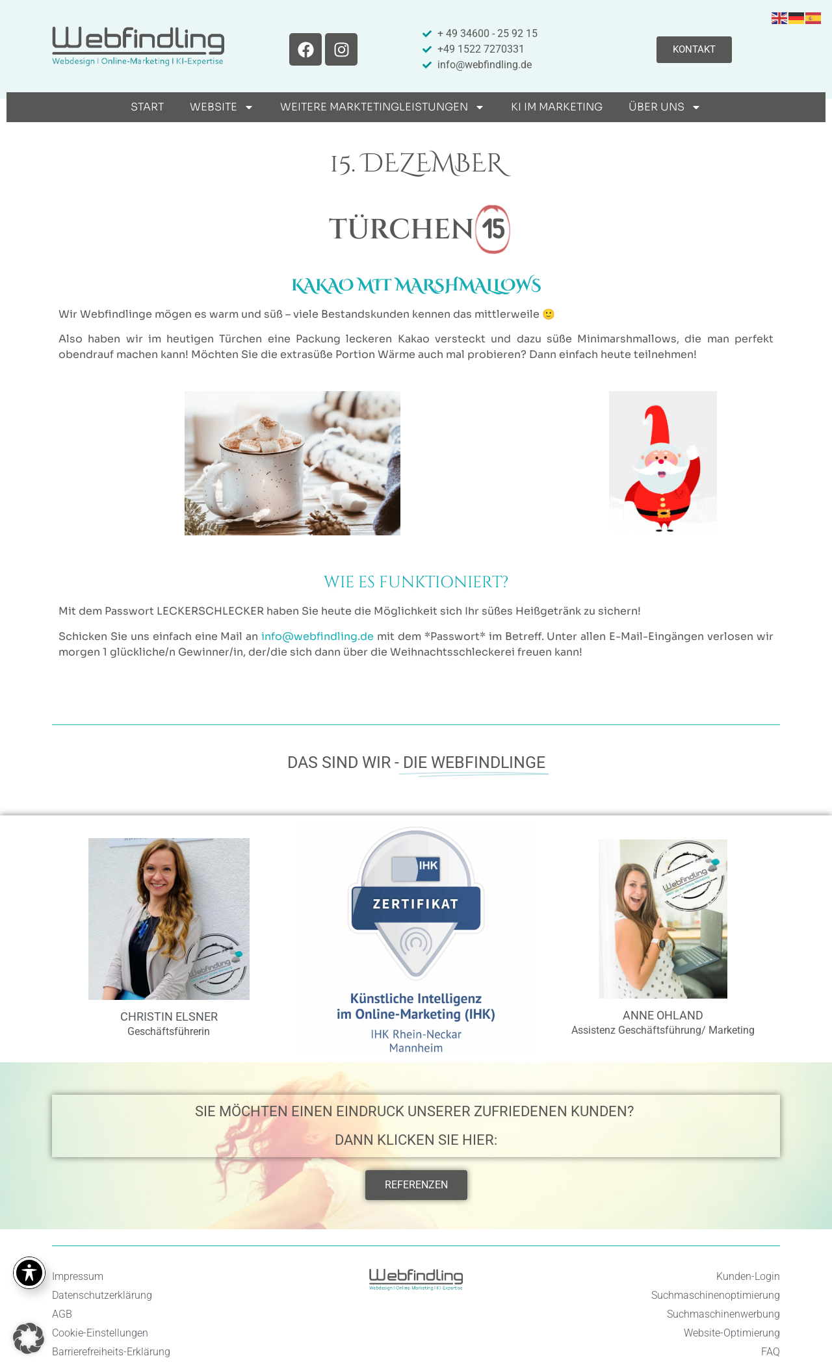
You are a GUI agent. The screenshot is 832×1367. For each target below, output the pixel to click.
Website (222, 107)
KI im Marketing (557, 107)
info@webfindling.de (317, 636)
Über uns (665, 107)
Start (147, 107)
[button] (28, 1338)
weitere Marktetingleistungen (382, 107)
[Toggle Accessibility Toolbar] (29, 1272)
